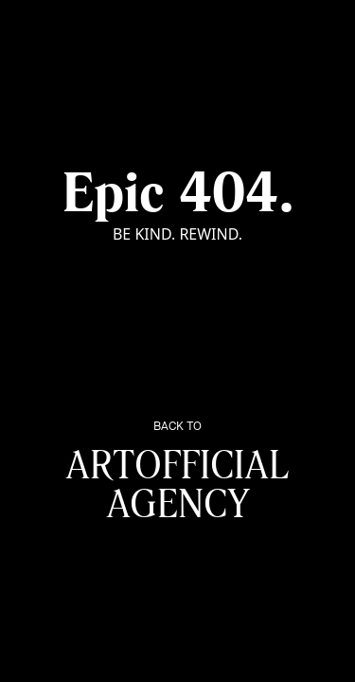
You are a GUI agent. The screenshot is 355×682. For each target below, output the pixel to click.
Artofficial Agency (177, 473)
